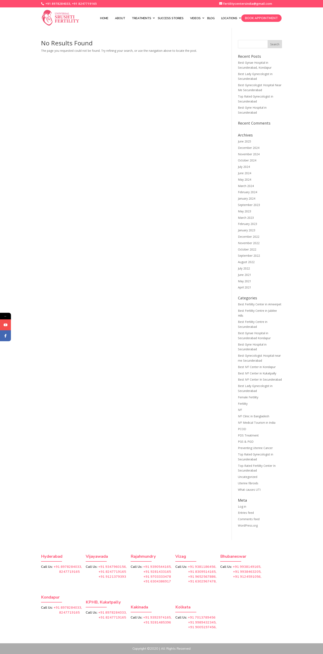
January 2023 (246, 230)
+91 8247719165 (84, 3)
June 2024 (244, 173)
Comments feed (249, 519)
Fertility (243, 404)
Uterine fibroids (248, 483)
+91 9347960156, (112, 567)
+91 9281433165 (157, 571)
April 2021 (244, 287)
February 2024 (247, 192)
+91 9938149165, (247, 567)
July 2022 (244, 268)
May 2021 (244, 281)
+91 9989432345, (202, 622)
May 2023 (244, 211)
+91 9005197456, (202, 627)
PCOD (242, 429)
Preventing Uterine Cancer (255, 448)
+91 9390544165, (157, 567)
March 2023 (246, 218)
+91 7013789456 (201, 617)
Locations (229, 18)
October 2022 (247, 249)
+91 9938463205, (247, 571)
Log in (242, 506)
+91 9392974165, (157, 617)
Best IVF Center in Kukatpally (257, 373)
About (120, 18)
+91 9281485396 (157, 622)
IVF (240, 410)
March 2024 (246, 186)
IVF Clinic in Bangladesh (253, 416)
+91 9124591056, (247, 576)
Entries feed (246, 513)
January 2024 (246, 198)
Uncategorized (247, 477)
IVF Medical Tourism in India (256, 423)
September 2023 (249, 205)
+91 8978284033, (57, 3)
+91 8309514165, (202, 571)
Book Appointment (261, 18)
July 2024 (244, 167)
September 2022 (249, 256)
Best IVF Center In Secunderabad (260, 379)
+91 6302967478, (202, 581)
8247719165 (60, 571)
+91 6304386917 (157, 581)
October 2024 (247, 160)
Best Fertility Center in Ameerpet (259, 304)
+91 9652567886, (202, 576)
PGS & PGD (246, 441)
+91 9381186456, (202, 567)
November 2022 (249, 243)
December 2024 (248, 148)
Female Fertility (248, 397)
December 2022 (248, 237)
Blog (211, 18)
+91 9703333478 (157, 576)
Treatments (141, 18)
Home (104, 18)
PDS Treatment (248, 435)
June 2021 (244, 275)
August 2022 (246, 262)
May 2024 (244, 179)
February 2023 (247, 224)
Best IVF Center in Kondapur (257, 367)
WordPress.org (248, 525)
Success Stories (171, 18)
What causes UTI (249, 490)
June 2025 (244, 141)
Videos (195, 18)
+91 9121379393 (112, 576)
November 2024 (249, 154)
